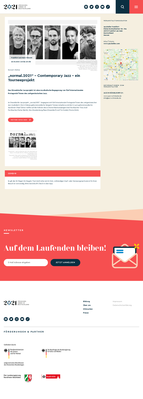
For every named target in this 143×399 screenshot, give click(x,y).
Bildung (86, 301)
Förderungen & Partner (24, 332)
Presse (86, 313)
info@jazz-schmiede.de (112, 98)
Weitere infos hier (19, 120)
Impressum (117, 301)
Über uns (87, 305)
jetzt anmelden (65, 263)
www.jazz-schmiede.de (112, 96)
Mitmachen (88, 309)
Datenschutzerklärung (122, 305)
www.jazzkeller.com (112, 43)
